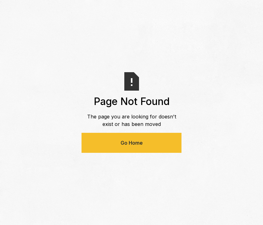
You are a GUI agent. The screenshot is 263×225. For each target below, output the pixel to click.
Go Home (132, 143)
